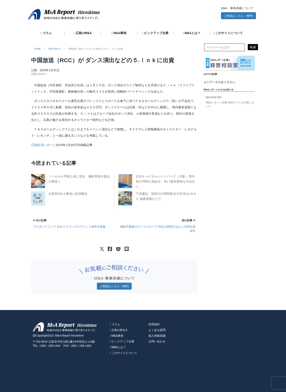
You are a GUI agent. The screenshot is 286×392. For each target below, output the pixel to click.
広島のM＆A (54, 49)
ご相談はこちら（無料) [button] (238, 15)
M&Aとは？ (192, 33)
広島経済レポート (43, 145)
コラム (46, 33)
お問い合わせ (157, 341)
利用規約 (154, 324)
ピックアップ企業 (155, 33)
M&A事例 (119, 33)
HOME (37, 49)
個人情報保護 (157, 335)
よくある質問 (157, 330)
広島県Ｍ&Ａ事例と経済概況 (67, 194)
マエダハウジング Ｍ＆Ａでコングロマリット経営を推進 (69, 226)
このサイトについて (228, 33)
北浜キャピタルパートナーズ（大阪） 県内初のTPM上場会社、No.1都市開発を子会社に (165, 181)
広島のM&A (83, 33)
